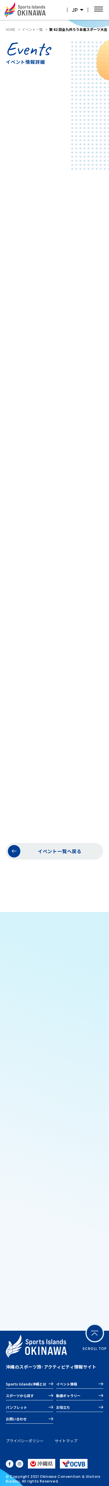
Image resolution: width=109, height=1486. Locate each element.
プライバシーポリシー (25, 1440)
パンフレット (16, 1407)
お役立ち (63, 1407)
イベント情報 (66, 1383)
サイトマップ (66, 1440)
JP (75, 10)
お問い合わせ (16, 1418)
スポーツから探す (20, 1395)
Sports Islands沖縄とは (26, 1383)
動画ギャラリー (68, 1395)
